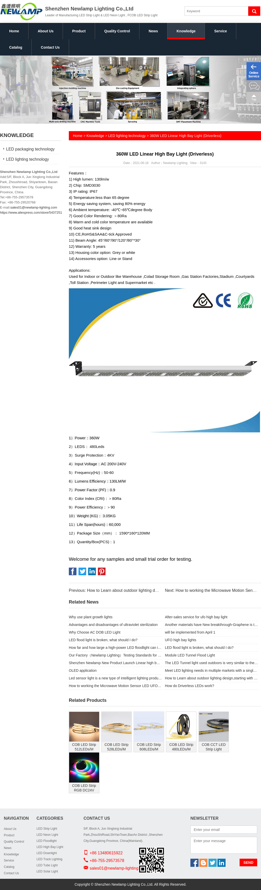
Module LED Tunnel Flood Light (190, 655)
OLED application (83, 670)
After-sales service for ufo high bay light (196, 617)
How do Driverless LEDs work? (189, 686)
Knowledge (186, 31)
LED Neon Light (47, 835)
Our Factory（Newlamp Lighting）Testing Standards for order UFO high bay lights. (115, 655)
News (153, 31)
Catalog (15, 47)
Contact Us (50, 47)
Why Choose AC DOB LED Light (94, 632)
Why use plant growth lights (90, 617)
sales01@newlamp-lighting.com (33, 207)
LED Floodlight (46, 841)
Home (14, 31)
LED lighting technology (27, 159)
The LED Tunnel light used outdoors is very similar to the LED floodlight (211, 663)
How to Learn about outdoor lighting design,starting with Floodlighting (211, 678)
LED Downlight (46, 853)
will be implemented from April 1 (190, 632)
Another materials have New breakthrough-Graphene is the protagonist (211, 625)
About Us (46, 31)
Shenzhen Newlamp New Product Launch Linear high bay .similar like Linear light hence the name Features (115, 663)
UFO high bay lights (180, 640)
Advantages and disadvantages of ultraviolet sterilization (113, 625)
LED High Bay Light (49, 847)
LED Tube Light (47, 865)
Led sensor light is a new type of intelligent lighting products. (115, 678)
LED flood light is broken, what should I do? (103, 640)
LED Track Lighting (49, 859)
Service (220, 31)
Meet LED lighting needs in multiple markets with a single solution (211, 670)
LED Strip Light (46, 828)
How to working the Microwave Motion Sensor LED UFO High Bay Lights (115, 686)
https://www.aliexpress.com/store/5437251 (31, 212)
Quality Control (117, 31)
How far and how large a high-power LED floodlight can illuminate (115, 648)
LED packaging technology (30, 149)
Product (79, 31)
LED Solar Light (47, 871)
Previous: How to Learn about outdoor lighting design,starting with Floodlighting (140, 590)
